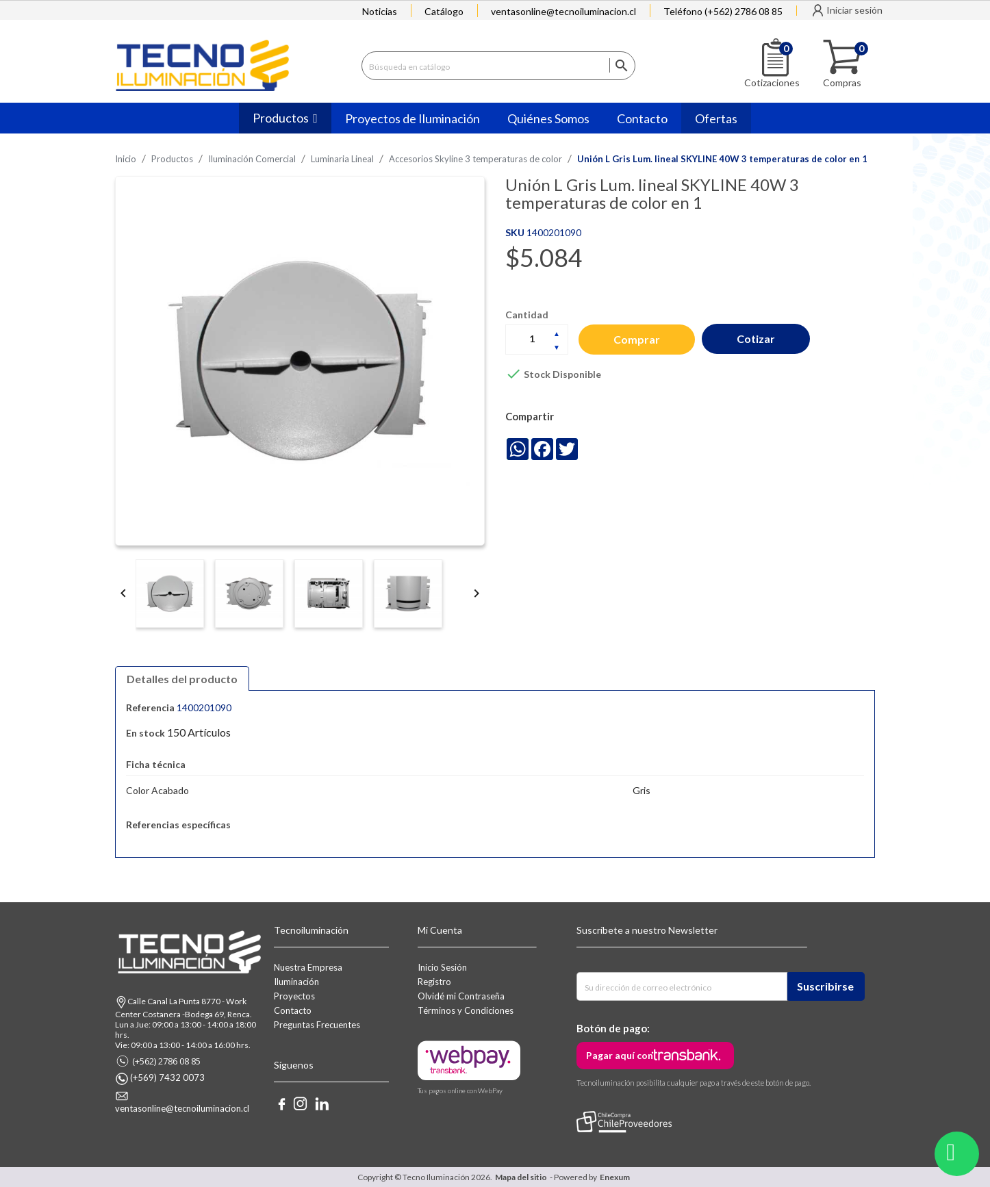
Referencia (150, 707)
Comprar (636, 339)
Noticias (379, 11)
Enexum (616, 1177)
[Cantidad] (537, 339)
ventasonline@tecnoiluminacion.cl (563, 11)
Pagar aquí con (619, 1055)
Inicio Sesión (442, 967)
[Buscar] (498, 65)
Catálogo (444, 11)
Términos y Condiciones (465, 1010)
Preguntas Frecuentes (317, 1024)
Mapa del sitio (521, 1177)
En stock (145, 733)
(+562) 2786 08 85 (166, 1061)
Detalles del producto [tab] (182, 678)
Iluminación (296, 981)
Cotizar (756, 338)
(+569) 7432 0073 (167, 1077)
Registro (434, 981)
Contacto (293, 1010)
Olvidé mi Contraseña (461, 996)
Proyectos (294, 996)
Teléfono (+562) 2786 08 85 (723, 11)
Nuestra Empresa (308, 967)
